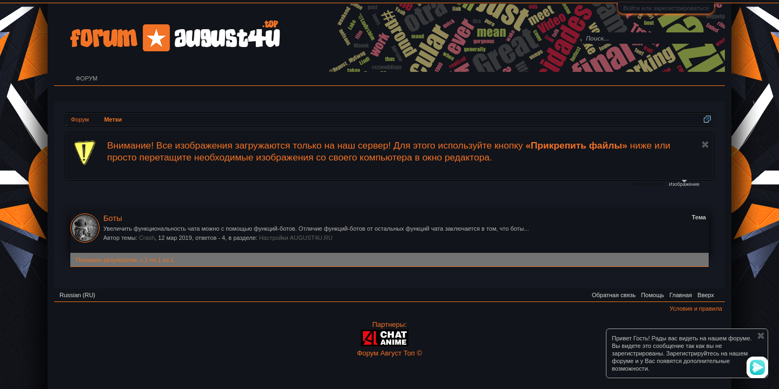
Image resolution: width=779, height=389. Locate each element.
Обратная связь (614, 295)
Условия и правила (696, 308)
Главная (680, 295)
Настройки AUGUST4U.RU (296, 237)
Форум (86, 78)
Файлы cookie (647, 184)
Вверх (705, 295)
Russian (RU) (77, 295)
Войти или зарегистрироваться (666, 8)
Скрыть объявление (705, 144)
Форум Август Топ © (389, 353)
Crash (147, 237)
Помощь (652, 295)
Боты (112, 218)
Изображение (684, 183)
